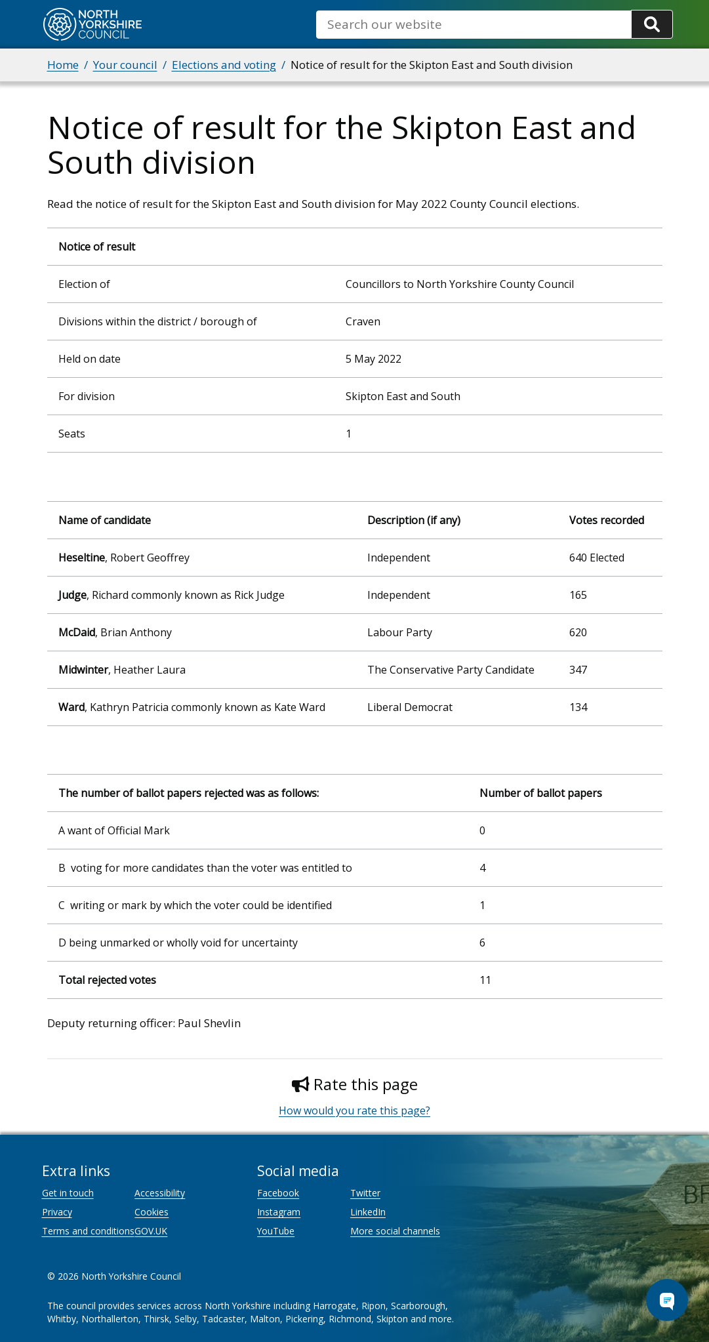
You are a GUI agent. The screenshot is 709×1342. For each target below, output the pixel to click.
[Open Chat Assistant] (667, 1300)
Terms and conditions (88, 1231)
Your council (125, 64)
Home (63, 64)
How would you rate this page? (354, 1110)
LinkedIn (368, 1212)
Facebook (278, 1193)
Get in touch (68, 1193)
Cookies (151, 1212)
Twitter (365, 1193)
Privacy (57, 1212)
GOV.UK (150, 1231)
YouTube (275, 1231)
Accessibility (159, 1193)
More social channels (395, 1231)
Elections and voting (224, 64)
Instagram (278, 1212)
